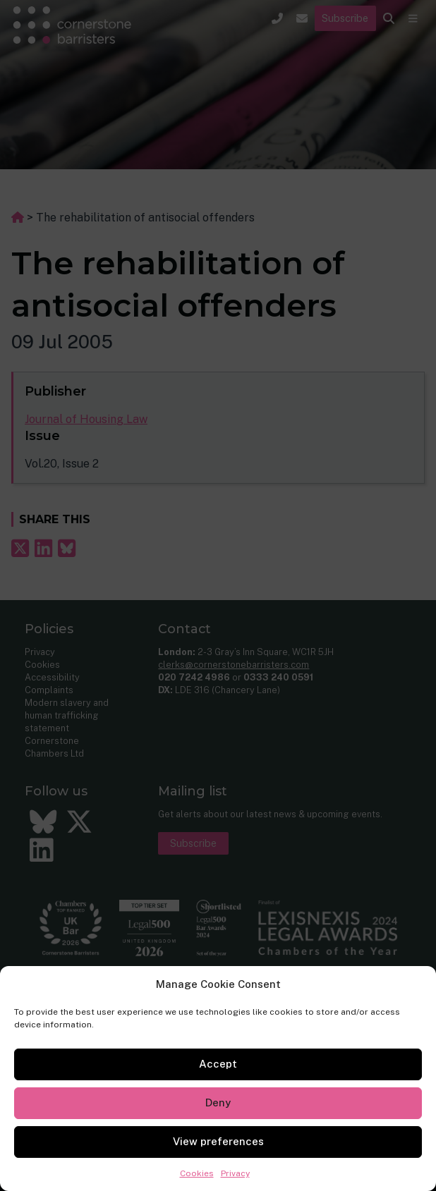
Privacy (235, 1173)
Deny (218, 1102)
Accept (218, 1064)
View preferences (218, 1141)
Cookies (197, 1173)
